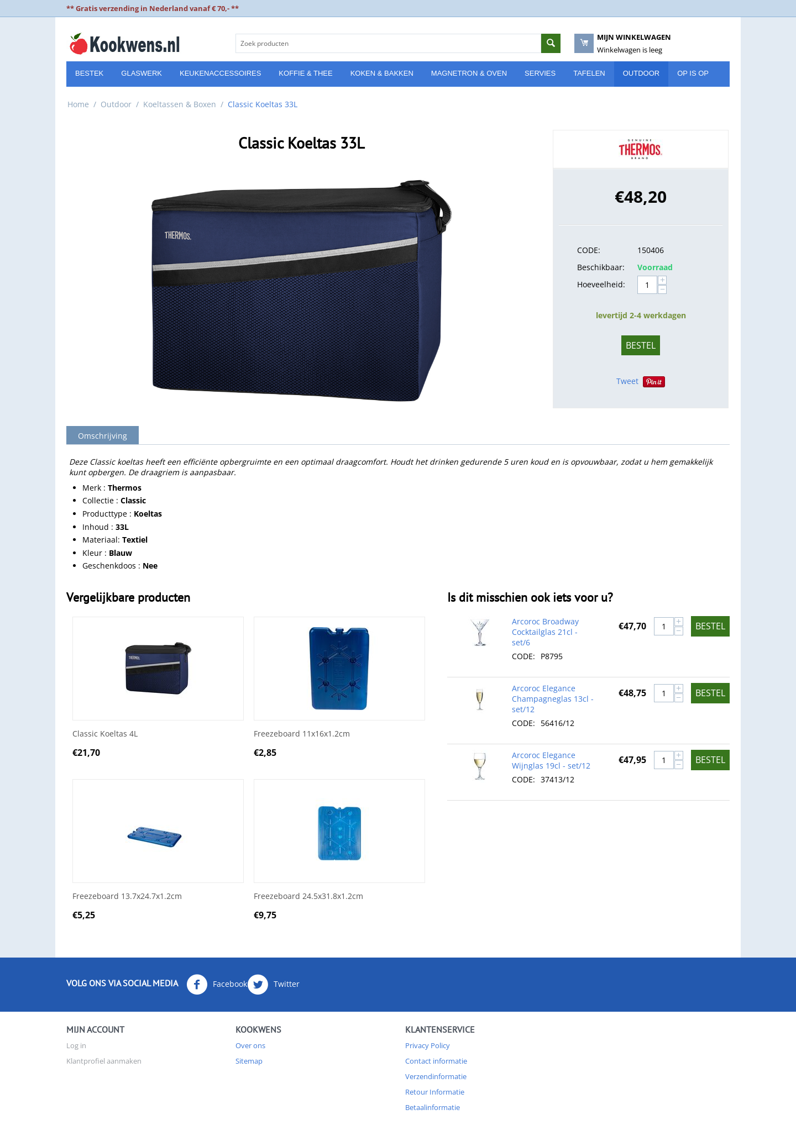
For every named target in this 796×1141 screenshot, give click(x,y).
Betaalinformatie (432, 1107)
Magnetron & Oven (469, 73)
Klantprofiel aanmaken (104, 1061)
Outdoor (641, 73)
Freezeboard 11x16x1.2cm (302, 734)
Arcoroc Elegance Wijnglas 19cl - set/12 (551, 760)
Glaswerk (141, 73)
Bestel (641, 345)
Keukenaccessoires (220, 73)
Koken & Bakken (381, 73)
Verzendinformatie (436, 1076)
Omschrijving (102, 435)
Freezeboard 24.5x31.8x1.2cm (308, 896)
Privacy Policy (427, 1045)
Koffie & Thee (305, 73)
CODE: (588, 250)
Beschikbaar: (601, 267)
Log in (76, 1045)
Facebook (216, 984)
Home (78, 104)
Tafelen (589, 73)
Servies (540, 73)
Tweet (627, 381)
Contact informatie (436, 1061)
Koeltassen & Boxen (179, 104)
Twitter (273, 984)
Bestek (89, 73)
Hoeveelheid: (601, 284)
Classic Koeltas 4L (105, 734)
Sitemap (249, 1061)
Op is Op (693, 73)
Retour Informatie (434, 1092)
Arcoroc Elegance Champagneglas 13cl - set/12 (553, 698)
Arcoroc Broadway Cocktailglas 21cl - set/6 (545, 632)
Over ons (250, 1045)
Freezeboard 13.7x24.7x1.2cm (127, 896)
